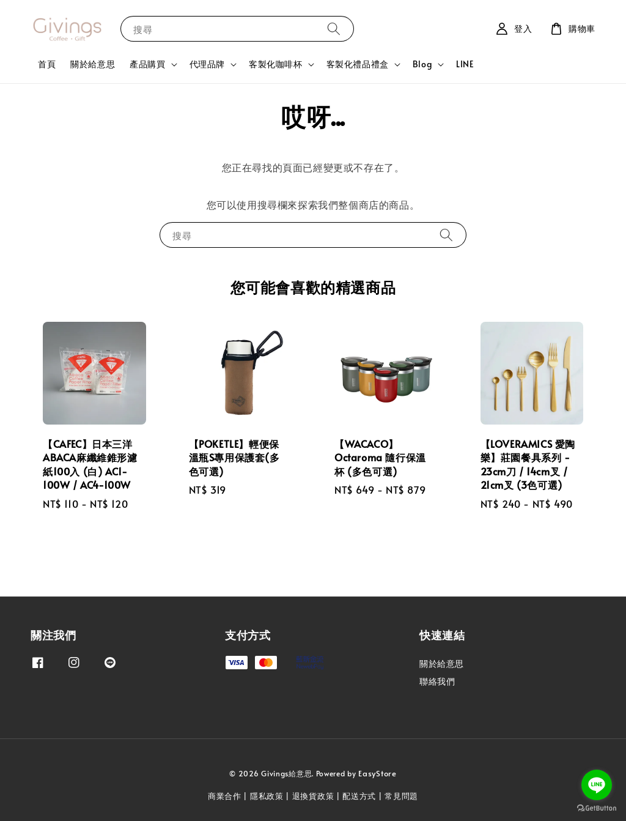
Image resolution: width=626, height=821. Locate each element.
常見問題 (401, 795)
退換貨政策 (313, 795)
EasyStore (377, 773)
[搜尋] (333, 28)
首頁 (47, 64)
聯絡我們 (437, 681)
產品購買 (147, 64)
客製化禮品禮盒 (357, 64)
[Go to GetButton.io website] (596, 808)
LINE (465, 64)
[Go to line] (596, 785)
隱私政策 (267, 795)
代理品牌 (207, 64)
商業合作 (224, 795)
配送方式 (359, 795)
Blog (422, 64)
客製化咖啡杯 (276, 64)
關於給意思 (92, 64)
